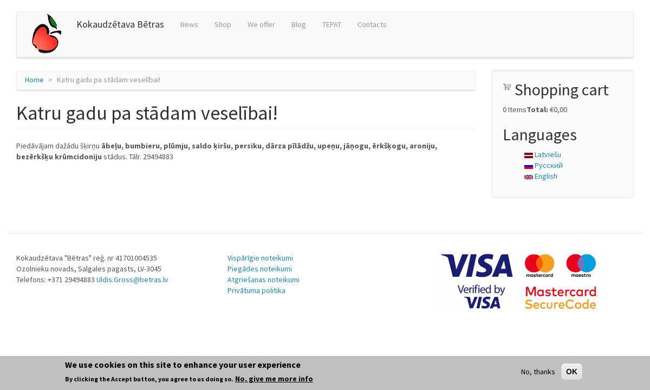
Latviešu (542, 154)
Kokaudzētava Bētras (120, 24)
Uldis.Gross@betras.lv (132, 279)
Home (34, 79)
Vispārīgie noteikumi (260, 258)
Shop (222, 24)
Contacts (372, 24)
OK (571, 371)
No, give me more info (274, 379)
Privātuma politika (256, 290)
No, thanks (538, 371)
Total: (537, 109)
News (189, 24)
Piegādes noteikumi (259, 269)
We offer (261, 24)
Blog (298, 24)
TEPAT (331, 24)
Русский (543, 165)
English (540, 176)
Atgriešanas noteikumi (263, 279)
